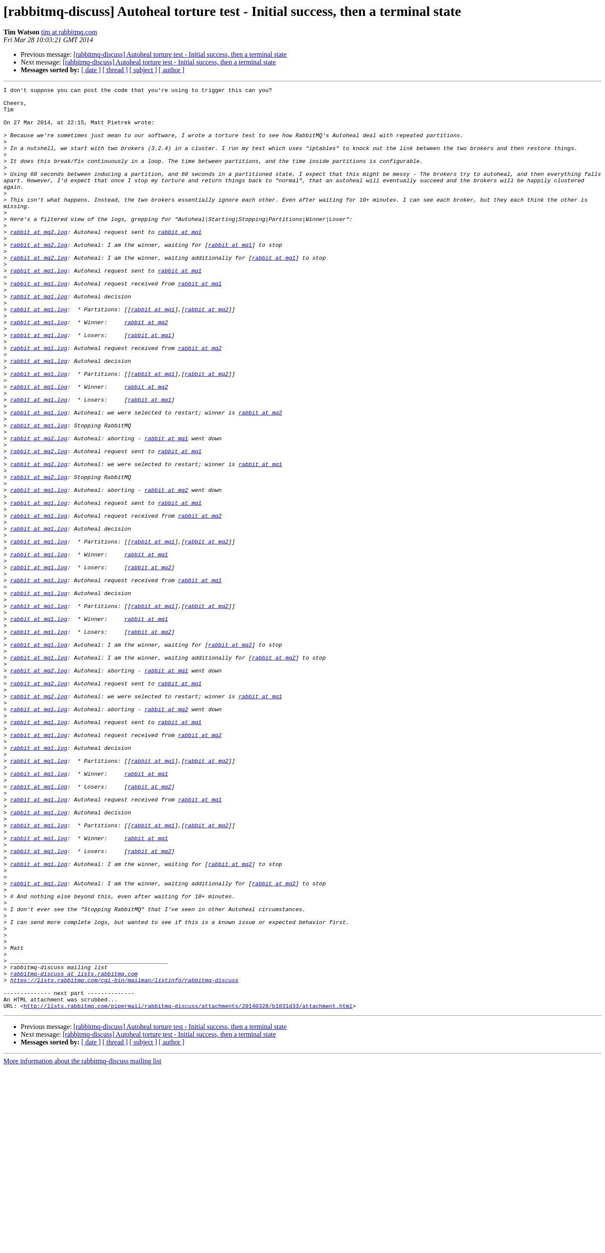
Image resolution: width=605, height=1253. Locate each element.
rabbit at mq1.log (39, 308)
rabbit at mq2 (206, 354)
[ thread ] (115, 70)
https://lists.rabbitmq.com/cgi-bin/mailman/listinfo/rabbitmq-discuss (124, 1159)
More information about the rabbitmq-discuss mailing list (82, 1245)
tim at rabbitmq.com (69, 32)
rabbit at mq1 (179, 261)
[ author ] (172, 70)
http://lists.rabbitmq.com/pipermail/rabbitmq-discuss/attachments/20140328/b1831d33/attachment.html (188, 1190)
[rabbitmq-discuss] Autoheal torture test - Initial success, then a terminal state (180, 54)
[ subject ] (143, 70)
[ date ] (91, 70)
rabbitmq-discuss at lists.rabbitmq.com (74, 1151)
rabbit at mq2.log (39, 261)
